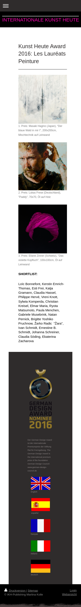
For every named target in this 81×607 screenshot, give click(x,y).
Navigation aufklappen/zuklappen (40, 5)
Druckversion (15, 590)
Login (73, 590)
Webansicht (69, 594)
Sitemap (33, 590)
